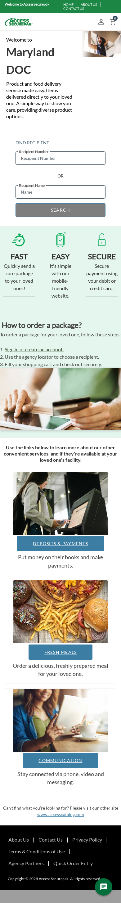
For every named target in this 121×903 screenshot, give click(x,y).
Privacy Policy (87, 839)
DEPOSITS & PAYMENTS (60, 543)
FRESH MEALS (60, 652)
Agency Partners (26, 863)
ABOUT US (89, 4)
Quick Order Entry (73, 863)
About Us (18, 839)
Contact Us (50, 839)
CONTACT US (73, 9)
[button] (101, 22)
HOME (68, 4)
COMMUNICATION (60, 760)
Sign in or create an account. (34, 349)
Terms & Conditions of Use (36, 851)
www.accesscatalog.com (60, 814)
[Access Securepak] (19, 22)
